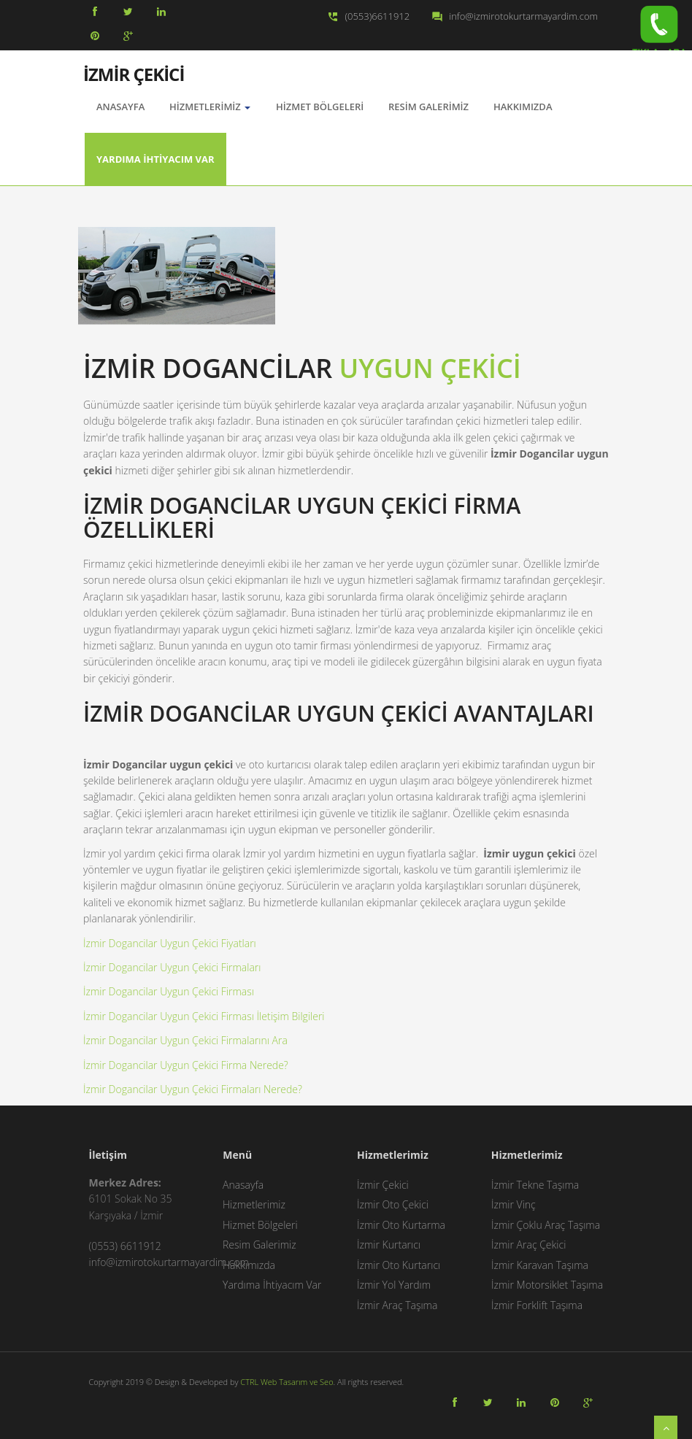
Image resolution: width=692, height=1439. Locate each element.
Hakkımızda (522, 106)
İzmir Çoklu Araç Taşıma (545, 1225)
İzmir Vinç (513, 1204)
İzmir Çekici (383, 1185)
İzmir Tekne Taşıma (535, 1185)
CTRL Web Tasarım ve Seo (286, 1381)
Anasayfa (243, 1185)
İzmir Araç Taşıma (397, 1305)
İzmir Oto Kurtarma (401, 1225)
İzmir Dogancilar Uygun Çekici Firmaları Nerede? (192, 1089)
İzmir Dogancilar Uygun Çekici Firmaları (172, 967)
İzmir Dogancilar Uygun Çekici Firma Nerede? (185, 1065)
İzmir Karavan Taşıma (539, 1265)
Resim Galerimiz (428, 106)
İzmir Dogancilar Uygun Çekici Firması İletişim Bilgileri (204, 1016)
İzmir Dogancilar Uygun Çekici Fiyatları (169, 943)
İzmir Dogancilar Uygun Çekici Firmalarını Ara (185, 1040)
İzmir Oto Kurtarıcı (398, 1265)
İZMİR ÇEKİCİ (133, 73)
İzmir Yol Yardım (394, 1285)
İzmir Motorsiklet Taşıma (547, 1285)
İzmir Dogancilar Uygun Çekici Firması (168, 991)
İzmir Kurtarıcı (388, 1244)
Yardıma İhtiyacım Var (155, 159)
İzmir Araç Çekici (528, 1244)
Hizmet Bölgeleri (320, 106)
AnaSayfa (120, 106)
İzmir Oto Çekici (392, 1204)
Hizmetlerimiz (209, 106)
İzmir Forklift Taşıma (537, 1305)
